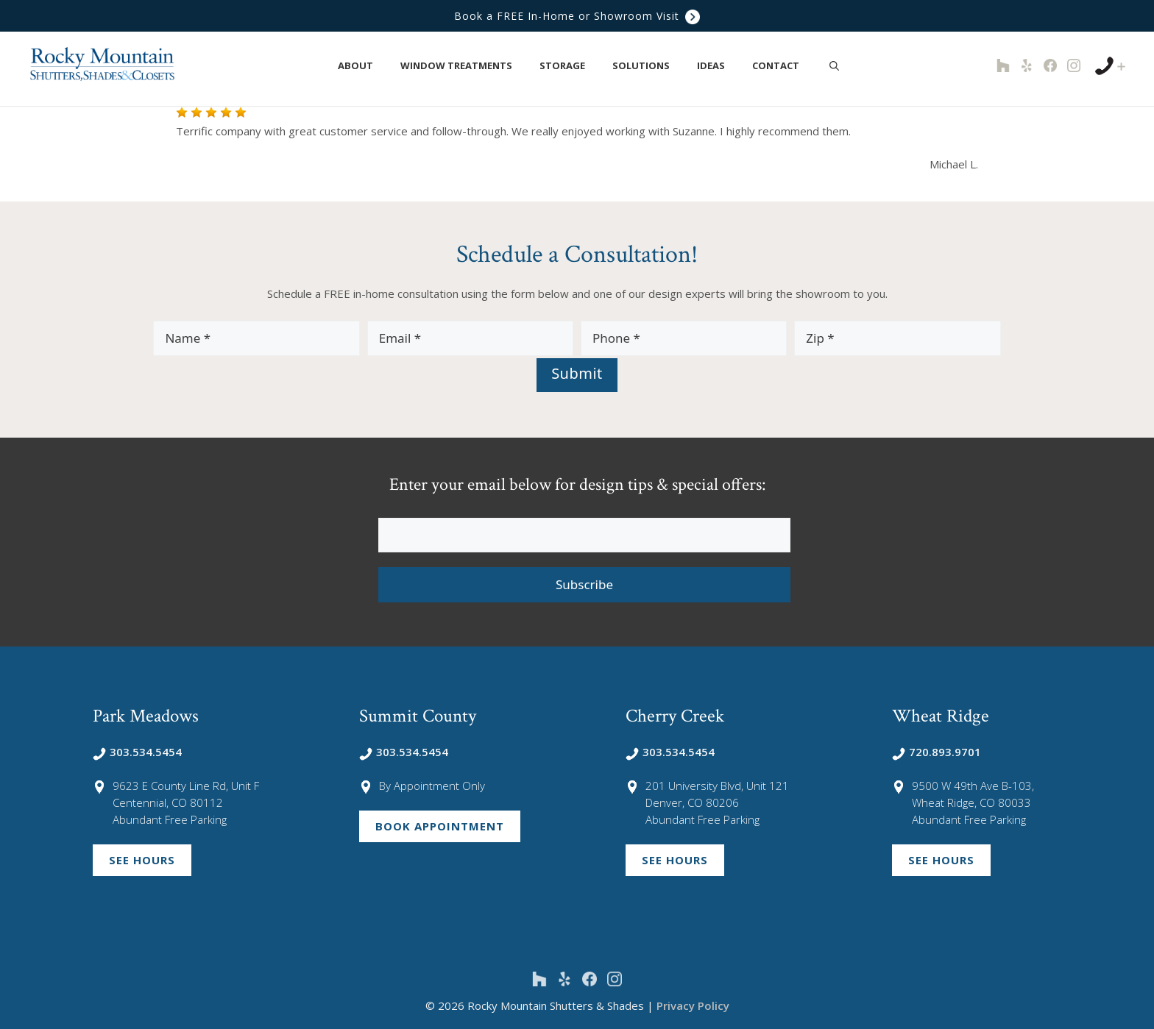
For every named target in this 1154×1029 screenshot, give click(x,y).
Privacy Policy (692, 1005)
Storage (570, 66)
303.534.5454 (137, 751)
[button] (382, 66)
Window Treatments (464, 66)
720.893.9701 (936, 751)
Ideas (718, 66)
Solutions (648, 66)
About (363, 66)
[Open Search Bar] (834, 65)
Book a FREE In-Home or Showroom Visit (577, 16)
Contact (783, 66)
